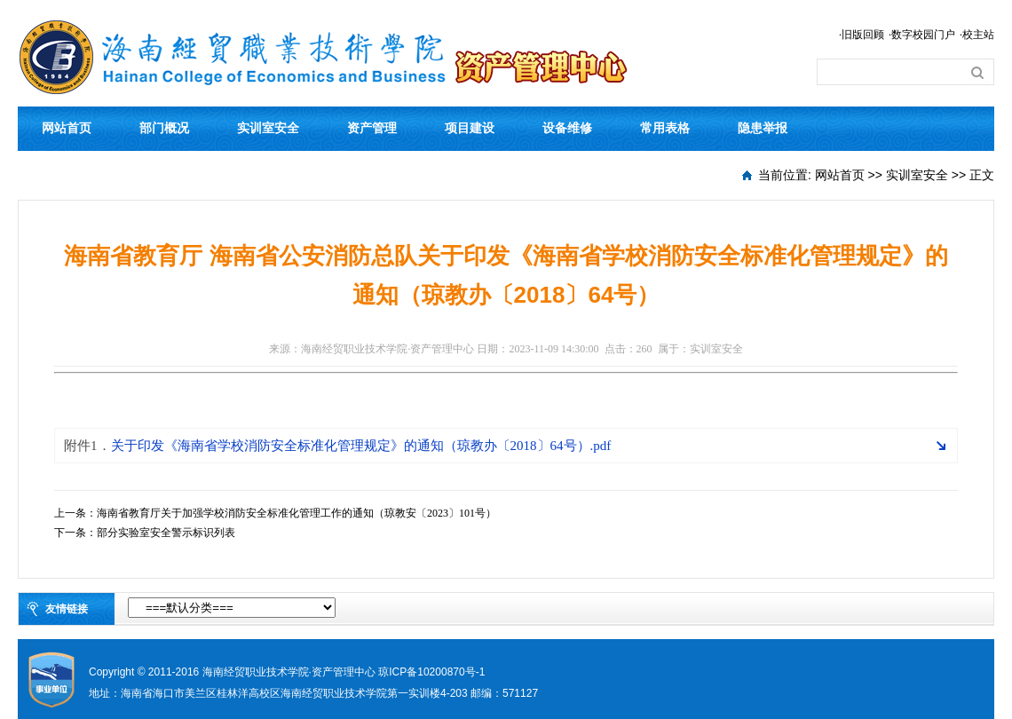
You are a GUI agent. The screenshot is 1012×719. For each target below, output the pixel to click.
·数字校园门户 (922, 34)
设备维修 (567, 128)
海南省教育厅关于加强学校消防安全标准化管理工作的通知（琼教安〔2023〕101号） (296, 513)
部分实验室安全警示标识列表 (166, 532)
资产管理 (372, 128)
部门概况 (164, 128)
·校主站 (977, 34)
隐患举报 (762, 128)
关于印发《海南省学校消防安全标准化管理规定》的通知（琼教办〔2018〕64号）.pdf (337, 446)
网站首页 (66, 128)
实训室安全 (268, 128)
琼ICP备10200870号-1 (431, 672)
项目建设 (469, 128)
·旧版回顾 (861, 34)
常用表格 (665, 128)
